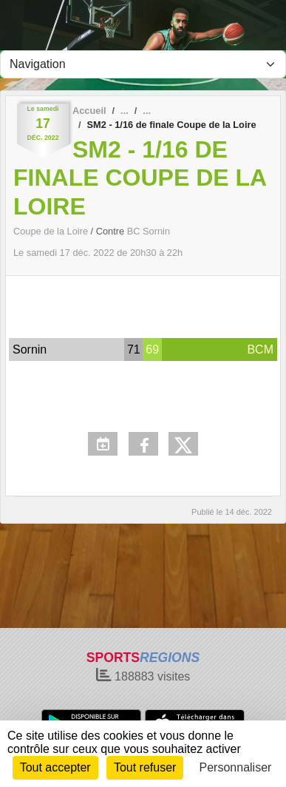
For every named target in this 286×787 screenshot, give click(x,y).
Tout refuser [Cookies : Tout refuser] (145, 767)
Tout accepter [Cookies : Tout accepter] (55, 767)
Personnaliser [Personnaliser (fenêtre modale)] (236, 767)
